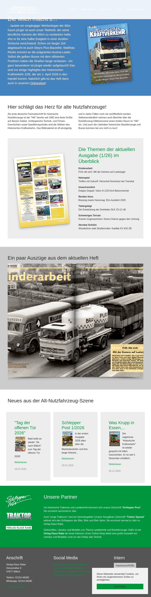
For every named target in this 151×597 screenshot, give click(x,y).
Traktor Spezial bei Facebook (68, 568)
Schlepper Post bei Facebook (68, 575)
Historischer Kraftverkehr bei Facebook (73, 571)
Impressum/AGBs (125, 565)
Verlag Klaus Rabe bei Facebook (70, 564)
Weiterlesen (20, 462)
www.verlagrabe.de (16, 587)
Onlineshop (37, 83)
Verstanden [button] (120, 586)
